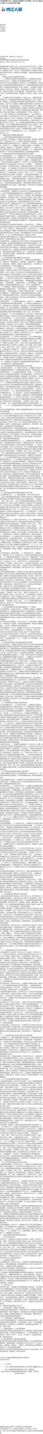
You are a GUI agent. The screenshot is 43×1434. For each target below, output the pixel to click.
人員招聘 (3, 29)
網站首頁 (12, 57)
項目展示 (3, 31)
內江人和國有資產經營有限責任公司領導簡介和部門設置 (23, 1367)
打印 (41, 1367)
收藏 (34, 1367)
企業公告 (3, 27)
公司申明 (8, 1364)
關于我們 (3, 25)
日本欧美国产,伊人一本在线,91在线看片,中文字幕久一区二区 (18, 1429)
